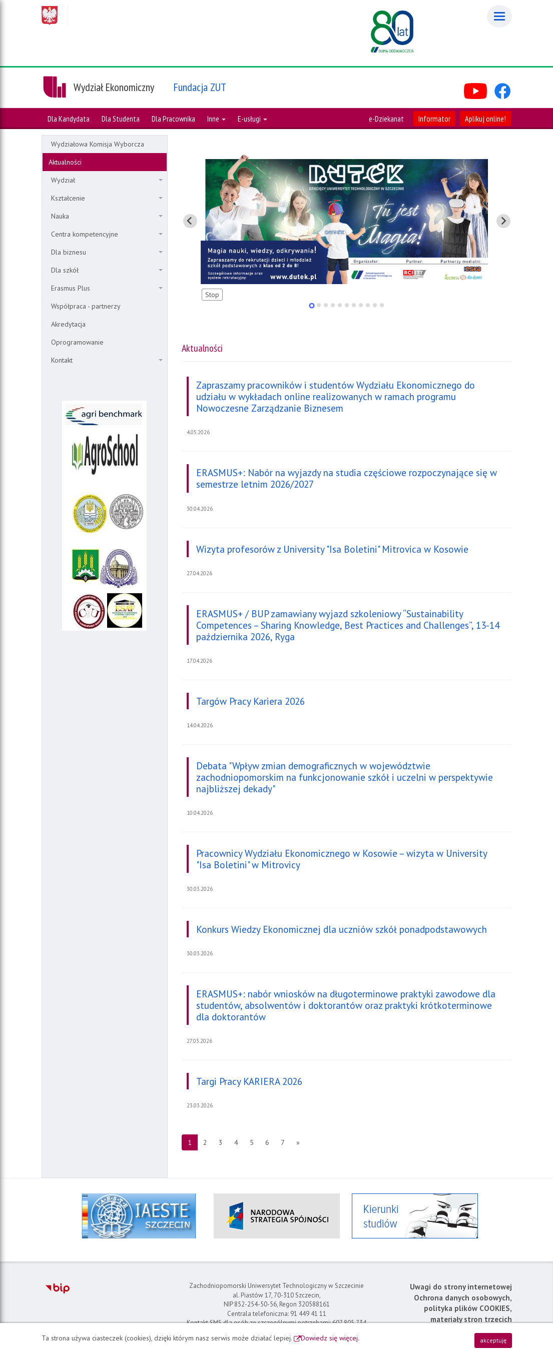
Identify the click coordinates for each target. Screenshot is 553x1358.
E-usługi (252, 119)
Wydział (107, 180)
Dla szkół (107, 270)
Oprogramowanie (77, 342)
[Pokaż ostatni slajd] (190, 221)
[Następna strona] (298, 1142)
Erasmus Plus (107, 288)
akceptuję (493, 1340)
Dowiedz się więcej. (330, 1337)
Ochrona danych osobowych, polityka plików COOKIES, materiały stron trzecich (463, 1308)
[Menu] (499, 16)
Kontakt (107, 360)
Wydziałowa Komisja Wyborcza (97, 144)
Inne (216, 119)
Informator (434, 119)
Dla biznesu (107, 252)
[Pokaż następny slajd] (503, 221)
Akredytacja (68, 324)
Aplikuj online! (485, 119)
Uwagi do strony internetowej (461, 1286)
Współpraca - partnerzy (86, 306)
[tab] (311, 305)
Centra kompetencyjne (107, 234)
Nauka (107, 216)
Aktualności (65, 162)
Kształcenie (107, 198)
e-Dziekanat (386, 119)
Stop (212, 294)
